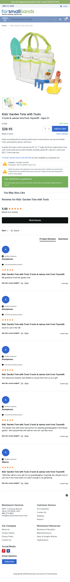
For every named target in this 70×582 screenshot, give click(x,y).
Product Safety (8, 533)
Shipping (40, 516)
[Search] (20, 230)
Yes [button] (22, 283)
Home (4, 26)
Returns (40, 519)
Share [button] (27, 283)
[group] (35, 209)
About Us (6, 529)
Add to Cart (60, 128)
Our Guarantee (43, 509)
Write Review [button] (35, 220)
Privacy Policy (7, 536)
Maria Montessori (44, 533)
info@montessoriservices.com (15, 515)
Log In (63, 6)
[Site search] (30, 19)
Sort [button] (5, 230)
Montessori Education (46, 529)
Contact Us (41, 512)
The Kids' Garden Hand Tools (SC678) (16, 158)
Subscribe (9, 561)
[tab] (48, 239)
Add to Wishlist (62, 134)
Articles (47, 536)
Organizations (42, 540)
